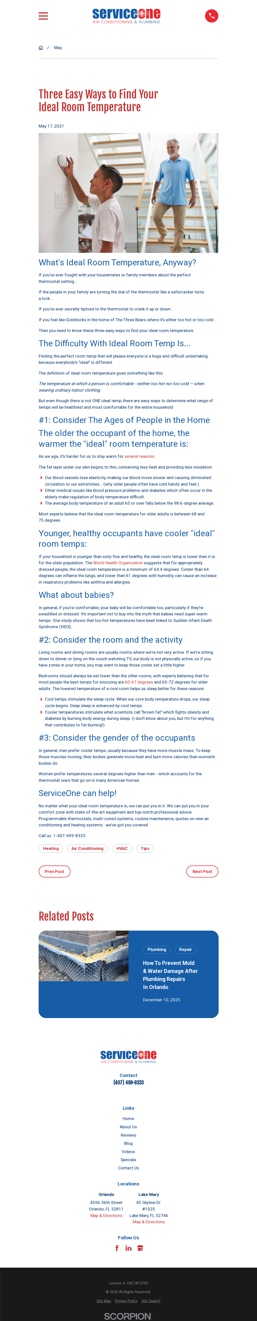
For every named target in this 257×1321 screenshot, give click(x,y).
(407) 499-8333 (128, 1083)
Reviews (128, 1135)
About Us (128, 1126)
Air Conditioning (87, 848)
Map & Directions (106, 1215)
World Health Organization (118, 562)
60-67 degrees (139, 682)
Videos (128, 1151)
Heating (51, 848)
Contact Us (128, 1167)
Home (128, 1118)
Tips (145, 848)
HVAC (122, 848)
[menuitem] (104, 1301)
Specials (128, 1159)
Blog (128, 1143)
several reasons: (139, 456)
